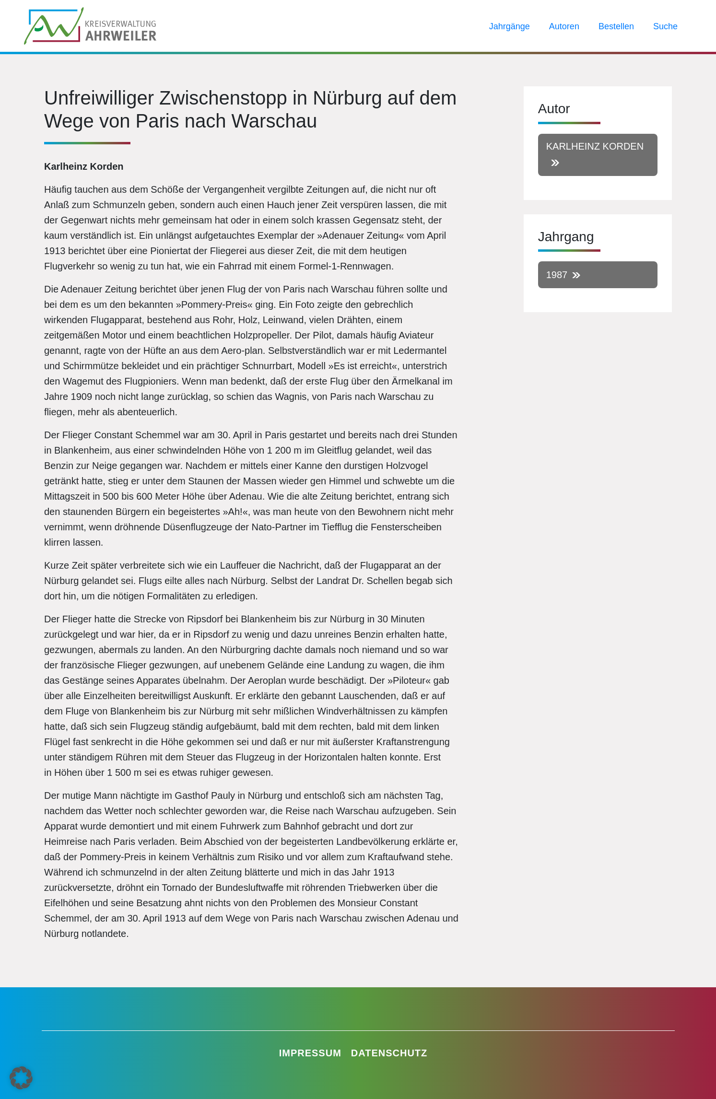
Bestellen (616, 26)
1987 (557, 274)
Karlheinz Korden (595, 146)
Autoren (564, 26)
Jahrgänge (509, 26)
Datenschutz (389, 1053)
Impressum (310, 1053)
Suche (665, 26)
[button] (21, 1078)
